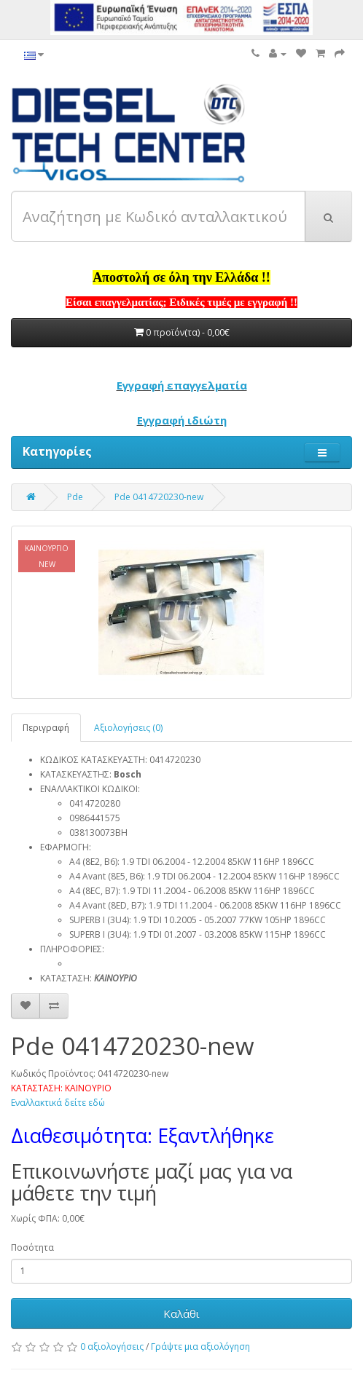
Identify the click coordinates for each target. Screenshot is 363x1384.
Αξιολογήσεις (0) (128, 727)
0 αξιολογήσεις (112, 1346)
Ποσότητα (32, 1247)
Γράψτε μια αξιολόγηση (200, 1346)
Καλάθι (181, 1313)
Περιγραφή (46, 727)
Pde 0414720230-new (158, 497)
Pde (75, 497)
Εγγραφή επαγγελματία (182, 385)
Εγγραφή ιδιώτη (182, 420)
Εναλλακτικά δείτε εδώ (58, 1102)
